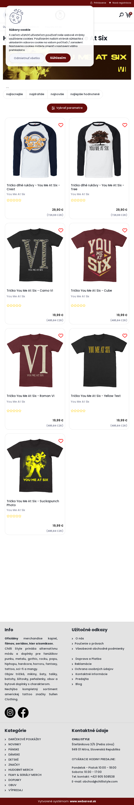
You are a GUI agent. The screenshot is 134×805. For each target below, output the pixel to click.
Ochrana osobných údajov (94, 669)
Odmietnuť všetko (27, 58)
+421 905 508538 (102, 777)
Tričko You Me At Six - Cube (91, 291)
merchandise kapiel (40, 638)
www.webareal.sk (83, 801)
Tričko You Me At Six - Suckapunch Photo (33, 503)
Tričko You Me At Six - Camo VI (30, 291)
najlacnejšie (14, 94)
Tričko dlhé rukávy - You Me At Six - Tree (97, 187)
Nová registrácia (121, 2)
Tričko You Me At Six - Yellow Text (96, 396)
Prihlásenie (100, 2)
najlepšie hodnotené (85, 94)
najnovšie (57, 94)
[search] (121, 15)
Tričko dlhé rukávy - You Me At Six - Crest (33, 187)
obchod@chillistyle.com (100, 781)
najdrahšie (36, 94)
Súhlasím (58, 58)
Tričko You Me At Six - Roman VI (30, 396)
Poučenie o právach (89, 643)
